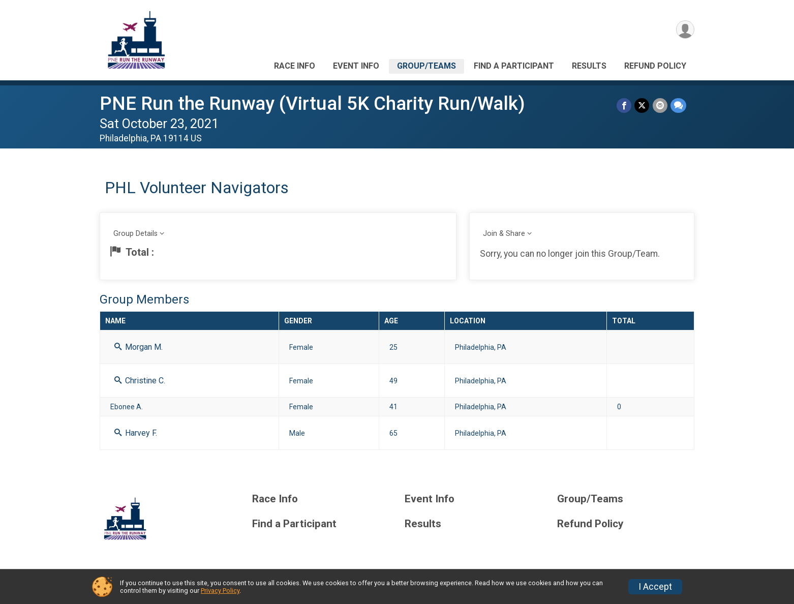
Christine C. (139, 380)
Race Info (294, 66)
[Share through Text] (678, 105)
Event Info (356, 66)
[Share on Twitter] (642, 105)
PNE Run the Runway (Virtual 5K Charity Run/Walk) (312, 103)
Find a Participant (514, 66)
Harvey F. (135, 433)
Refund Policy (655, 66)
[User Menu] (685, 29)
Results (589, 66)
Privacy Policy (220, 590)
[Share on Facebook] (624, 105)
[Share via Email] (660, 105)
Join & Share (504, 233)
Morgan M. (138, 347)
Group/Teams (426, 66)
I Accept (655, 587)
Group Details (135, 233)
